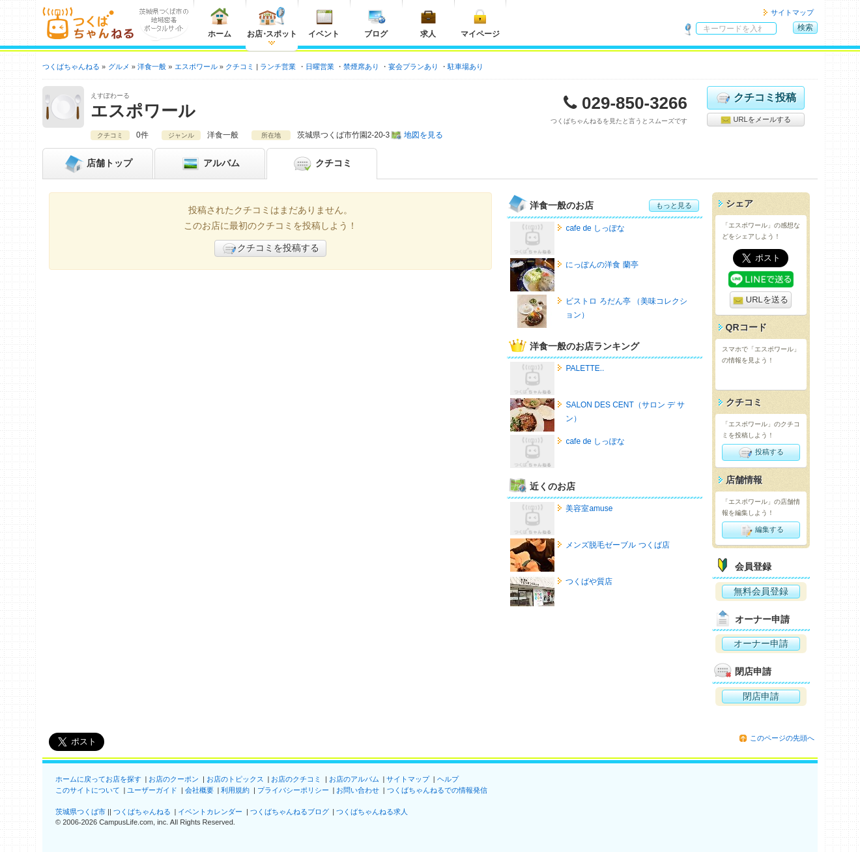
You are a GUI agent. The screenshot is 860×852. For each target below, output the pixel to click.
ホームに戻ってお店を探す (98, 779)
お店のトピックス (235, 779)
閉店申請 (761, 696)
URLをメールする (755, 120)
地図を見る (423, 135)
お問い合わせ (357, 790)
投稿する (761, 452)
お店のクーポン (174, 779)
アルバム (210, 163)
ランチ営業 (278, 66)
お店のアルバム (354, 779)
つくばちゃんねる (142, 811)
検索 (805, 27)
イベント (323, 22)
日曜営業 (320, 66)
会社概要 (199, 790)
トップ (97, 163)
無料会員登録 (761, 591)
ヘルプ (448, 779)
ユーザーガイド (152, 790)
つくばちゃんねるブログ (289, 811)
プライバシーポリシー (293, 790)
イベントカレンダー (210, 811)
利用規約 (235, 790)
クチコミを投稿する (270, 248)
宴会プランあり (413, 66)
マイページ (480, 22)
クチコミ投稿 (755, 98)
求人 (428, 22)
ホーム (220, 22)
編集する (761, 530)
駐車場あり (465, 66)
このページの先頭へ (782, 738)
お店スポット (272, 22)
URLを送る (760, 300)
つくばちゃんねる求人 (372, 811)
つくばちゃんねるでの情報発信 (437, 790)
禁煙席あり (361, 66)
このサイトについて (87, 790)
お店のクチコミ (296, 779)
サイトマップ (792, 12)
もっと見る (674, 205)
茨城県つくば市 (80, 811)
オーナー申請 (761, 643)
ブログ (376, 22)
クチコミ (322, 163)
